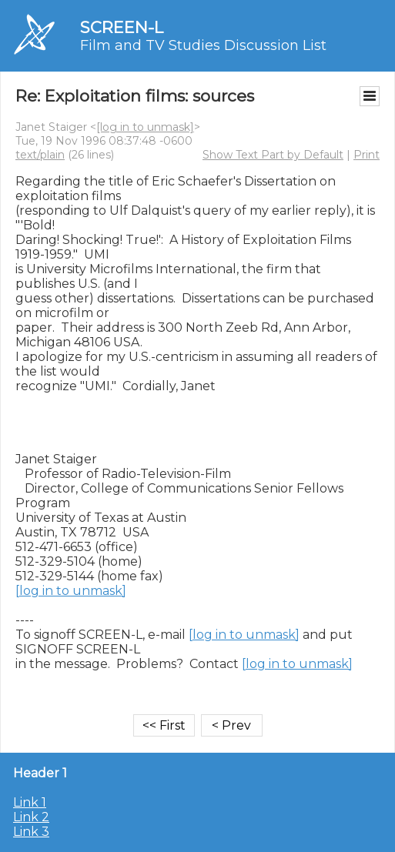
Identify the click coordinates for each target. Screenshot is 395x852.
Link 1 (29, 802)
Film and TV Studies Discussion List (203, 45)
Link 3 (31, 831)
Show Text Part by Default (273, 155)
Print (366, 155)
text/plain (40, 155)
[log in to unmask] (145, 127)
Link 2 (31, 817)
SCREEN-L (121, 27)
